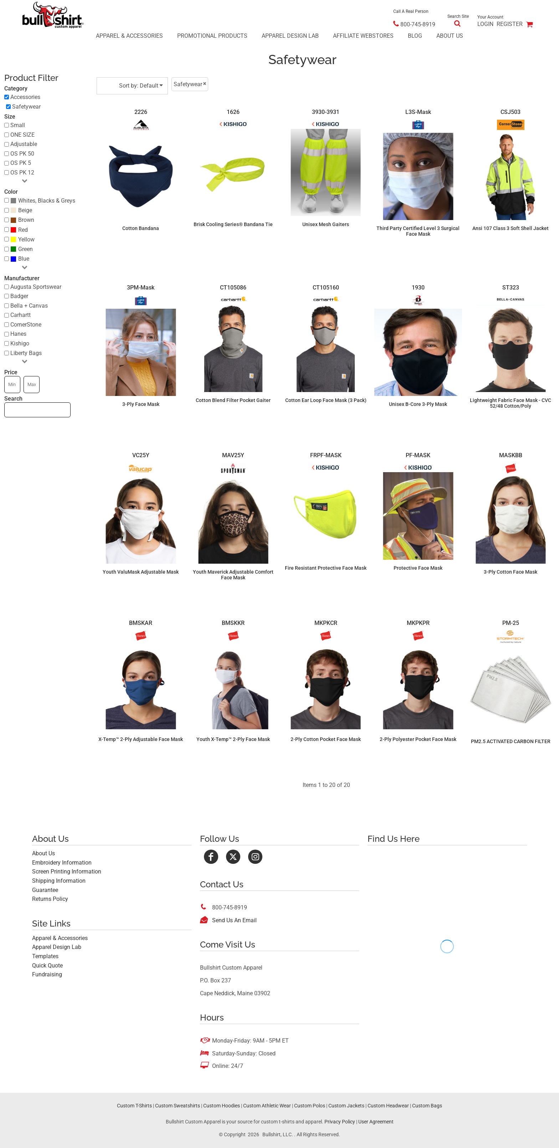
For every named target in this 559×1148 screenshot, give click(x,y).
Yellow (26, 239)
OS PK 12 (22, 172)
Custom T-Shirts (134, 1105)
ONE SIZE (22, 134)
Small (17, 125)
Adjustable (23, 144)
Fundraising (47, 974)
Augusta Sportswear (35, 286)
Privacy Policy (339, 1121)
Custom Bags (427, 1105)
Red (23, 229)
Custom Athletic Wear (267, 1105)
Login (485, 24)
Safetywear (26, 106)
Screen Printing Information (66, 871)
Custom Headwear (388, 1105)
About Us (43, 853)
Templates (45, 956)
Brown (26, 219)
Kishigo (19, 343)
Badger (19, 296)
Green (25, 249)
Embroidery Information (62, 862)
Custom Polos (309, 1105)
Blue (23, 258)
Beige (25, 210)
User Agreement (376, 1121)
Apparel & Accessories (60, 938)
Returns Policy (50, 899)
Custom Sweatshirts (177, 1105)
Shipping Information (59, 880)
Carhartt (20, 315)
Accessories (25, 97)
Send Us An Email (234, 920)
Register (510, 24)
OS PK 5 (20, 163)
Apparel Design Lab (56, 947)
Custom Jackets (346, 1105)
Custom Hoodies (221, 1105)
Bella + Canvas (29, 305)
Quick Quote (47, 965)
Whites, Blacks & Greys (46, 200)
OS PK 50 (22, 153)
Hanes (18, 333)
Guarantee (45, 890)
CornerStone (25, 324)
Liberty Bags (26, 353)
